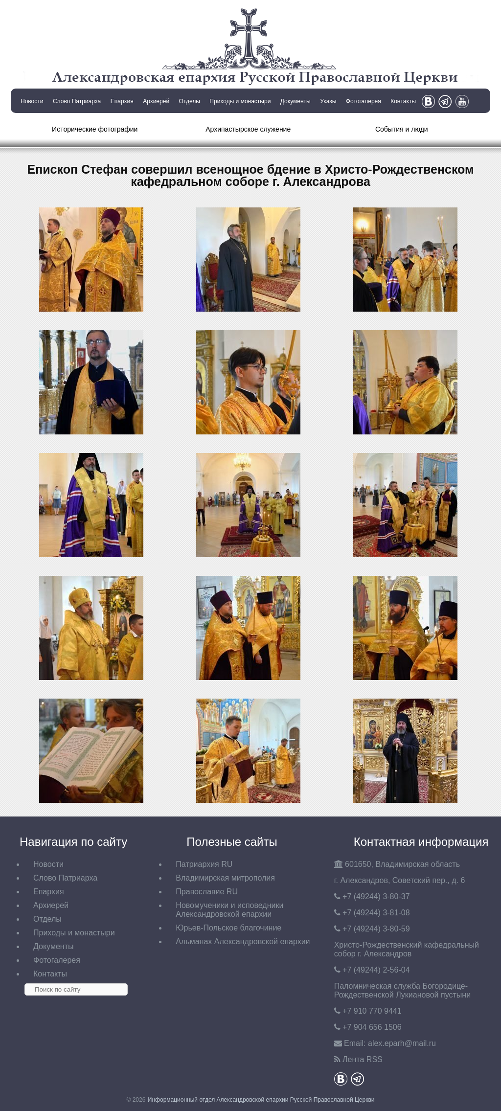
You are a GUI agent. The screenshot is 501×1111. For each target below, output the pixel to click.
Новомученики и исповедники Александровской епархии (229, 909)
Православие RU (207, 891)
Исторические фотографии (94, 129)
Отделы (189, 101)
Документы (295, 101)
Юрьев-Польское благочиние (228, 928)
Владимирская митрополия (225, 878)
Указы (328, 101)
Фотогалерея (363, 101)
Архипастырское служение (248, 129)
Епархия (122, 101)
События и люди (401, 129)
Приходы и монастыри (240, 101)
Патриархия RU (204, 864)
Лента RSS (362, 1059)
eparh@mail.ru (402, 1043)
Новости (32, 101)
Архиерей (156, 101)
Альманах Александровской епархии (243, 941)
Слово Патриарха (77, 101)
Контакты (403, 101)
